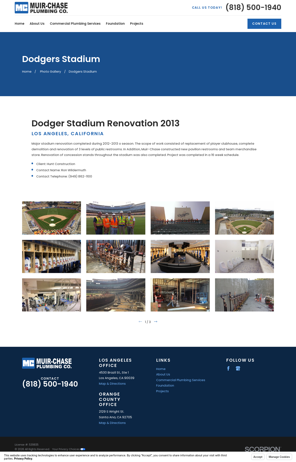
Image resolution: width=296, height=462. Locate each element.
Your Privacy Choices (68, 449)
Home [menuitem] (19, 23)
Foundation (165, 385)
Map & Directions (112, 383)
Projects (162, 391)
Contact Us (264, 23)
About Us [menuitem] (37, 23)
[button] (51, 218)
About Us (163, 374)
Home (161, 369)
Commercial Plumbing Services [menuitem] (75, 23)
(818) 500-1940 (253, 7)
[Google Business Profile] (238, 368)
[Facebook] (228, 368)
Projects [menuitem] (136, 23)
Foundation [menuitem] (115, 23)
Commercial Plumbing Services (180, 380)
